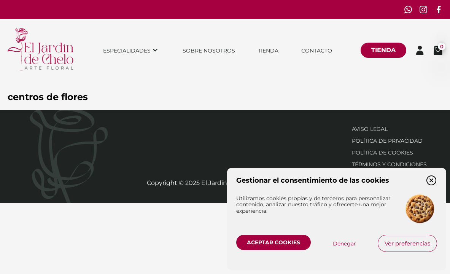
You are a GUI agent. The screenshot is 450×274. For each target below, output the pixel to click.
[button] (431, 180)
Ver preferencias (407, 243)
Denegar (344, 243)
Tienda (268, 50)
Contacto (316, 50)
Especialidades (127, 50)
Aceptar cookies (273, 242)
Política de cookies (382, 152)
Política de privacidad (387, 140)
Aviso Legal (370, 129)
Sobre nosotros (209, 50)
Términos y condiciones (389, 164)
